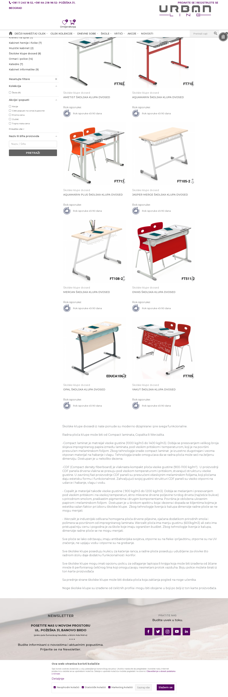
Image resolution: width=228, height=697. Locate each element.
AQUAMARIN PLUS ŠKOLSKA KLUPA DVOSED (190, 123)
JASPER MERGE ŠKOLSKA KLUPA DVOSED (86, 203)
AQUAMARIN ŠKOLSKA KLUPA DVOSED (137, 123)
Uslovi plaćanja (178, 601)
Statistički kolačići (95, 687)
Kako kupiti (123, 617)
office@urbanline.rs (21, 643)
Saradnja (67, 607)
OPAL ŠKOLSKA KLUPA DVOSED (85, 281)
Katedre (16, 106)
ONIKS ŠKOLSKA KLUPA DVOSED (192, 201)
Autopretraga (123, 52)
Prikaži (176, 52)
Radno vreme (71, 626)
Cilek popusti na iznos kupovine (28, 152)
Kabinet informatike (24, 111)
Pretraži (33, 194)
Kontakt (67, 619)
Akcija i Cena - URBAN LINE (25, 45)
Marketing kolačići (122, 687)
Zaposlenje (69, 632)
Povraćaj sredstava (128, 635)
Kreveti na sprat (21, 79)
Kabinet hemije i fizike (25, 84)
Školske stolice (21, 68)
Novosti (174, 626)
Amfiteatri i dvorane (24, 74)
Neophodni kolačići (68, 687)
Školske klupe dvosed (25, 95)
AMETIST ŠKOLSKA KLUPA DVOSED (81, 123)
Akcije (15, 148)
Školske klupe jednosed (27, 63)
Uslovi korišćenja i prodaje (132, 601)
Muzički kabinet (21, 90)
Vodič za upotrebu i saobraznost (190, 613)
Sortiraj (141, 52)
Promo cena (18, 157)
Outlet (15, 161)
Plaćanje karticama (128, 623)
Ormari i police (21, 100)
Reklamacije (177, 619)
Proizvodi (50, 45)
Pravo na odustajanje (129, 629)
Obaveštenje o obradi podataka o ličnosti (137, 609)
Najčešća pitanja (126, 642)
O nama (67, 601)
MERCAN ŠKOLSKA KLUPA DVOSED (135, 203)
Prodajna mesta (72, 613)
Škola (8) (16, 134)
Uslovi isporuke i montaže (186, 607)
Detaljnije (58, 678)
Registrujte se (207, 2)
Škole (62, 45)
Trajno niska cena (21, 165)
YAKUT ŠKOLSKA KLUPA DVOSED (139, 281)
